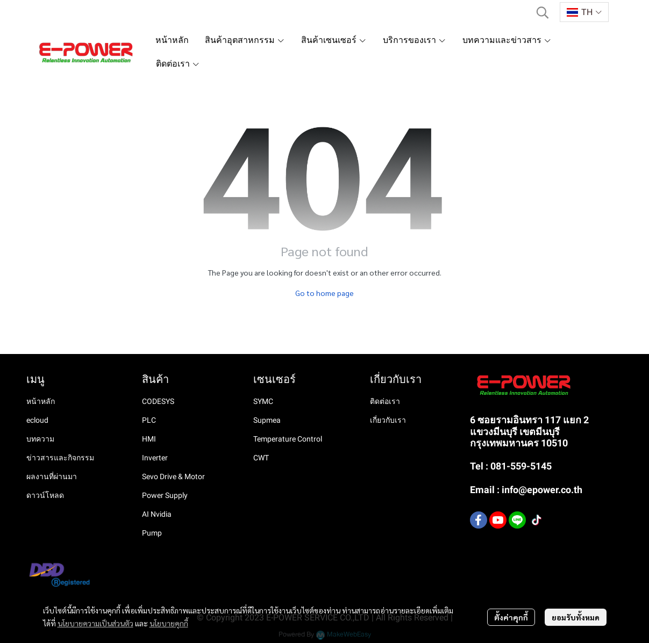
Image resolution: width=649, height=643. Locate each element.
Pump (152, 533)
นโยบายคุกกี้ (168, 623)
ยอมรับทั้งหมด (576, 617)
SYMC (263, 401)
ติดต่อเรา (385, 401)
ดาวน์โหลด (45, 495)
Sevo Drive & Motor (173, 476)
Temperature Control (287, 439)
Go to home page (324, 293)
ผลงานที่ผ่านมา (51, 476)
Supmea (267, 420)
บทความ (40, 439)
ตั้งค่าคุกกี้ (511, 617)
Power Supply (165, 495)
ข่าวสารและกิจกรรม (60, 457)
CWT (261, 457)
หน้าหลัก (40, 401)
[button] (542, 12)
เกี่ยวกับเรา (388, 420)
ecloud (37, 420)
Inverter (155, 457)
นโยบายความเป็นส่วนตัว (95, 623)
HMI (149, 439)
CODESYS (158, 401)
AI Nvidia (157, 514)
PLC (149, 420)
